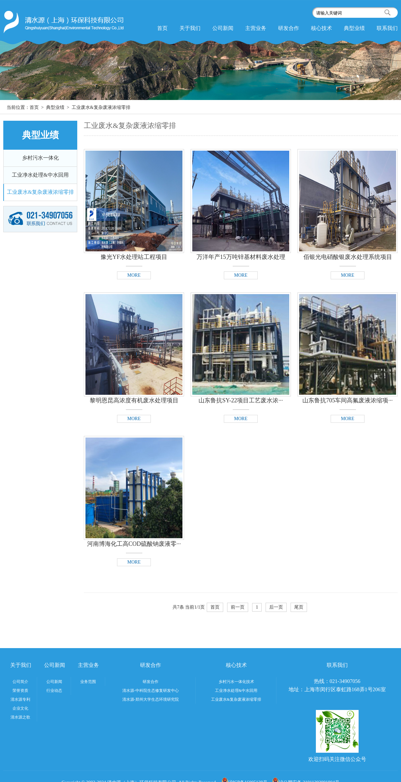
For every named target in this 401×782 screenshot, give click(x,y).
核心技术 (321, 28)
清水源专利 (20, 699)
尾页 (298, 607)
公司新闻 (222, 28)
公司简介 (20, 681)
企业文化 (20, 708)
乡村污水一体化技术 (236, 681)
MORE (133, 275)
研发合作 (288, 28)
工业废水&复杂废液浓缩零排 (40, 192)
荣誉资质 (20, 690)
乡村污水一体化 (40, 158)
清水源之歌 (20, 717)
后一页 (276, 607)
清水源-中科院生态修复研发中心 (150, 690)
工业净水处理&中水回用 (40, 175)
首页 (162, 28)
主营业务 (255, 28)
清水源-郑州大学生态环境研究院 (150, 699)
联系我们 (387, 28)
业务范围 (88, 681)
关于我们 (189, 28)
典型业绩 (354, 28)
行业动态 (54, 690)
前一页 (238, 607)
